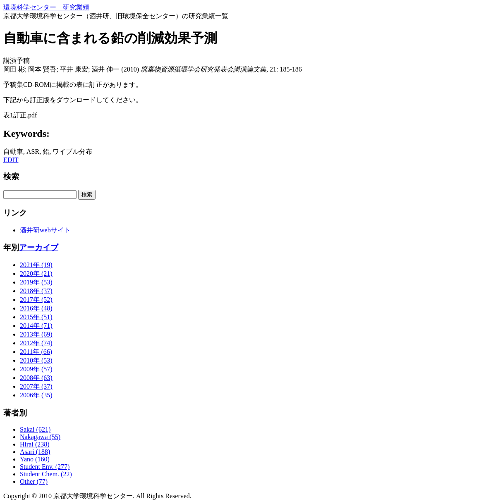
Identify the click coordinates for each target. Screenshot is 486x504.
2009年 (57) (36, 369)
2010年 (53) (36, 360)
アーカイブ (38, 247)
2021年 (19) (36, 264)
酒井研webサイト (45, 230)
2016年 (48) (36, 308)
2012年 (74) (36, 342)
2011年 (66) (36, 351)
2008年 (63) (36, 377)
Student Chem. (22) (46, 474)
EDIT (10, 159)
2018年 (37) (36, 290)
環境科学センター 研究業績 (46, 7)
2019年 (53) (36, 282)
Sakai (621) (35, 429)
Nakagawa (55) (40, 436)
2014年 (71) (36, 325)
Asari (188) (35, 451)
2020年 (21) (36, 273)
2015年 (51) (36, 316)
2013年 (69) (36, 334)
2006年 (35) (36, 395)
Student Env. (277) (44, 466)
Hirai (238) (35, 444)
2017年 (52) (36, 299)
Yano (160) (35, 459)
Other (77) (34, 481)
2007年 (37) (36, 386)
